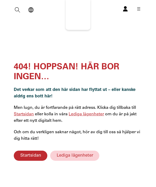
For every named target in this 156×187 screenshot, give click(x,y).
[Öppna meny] (138, 8)
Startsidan (30, 155)
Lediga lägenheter (75, 155)
